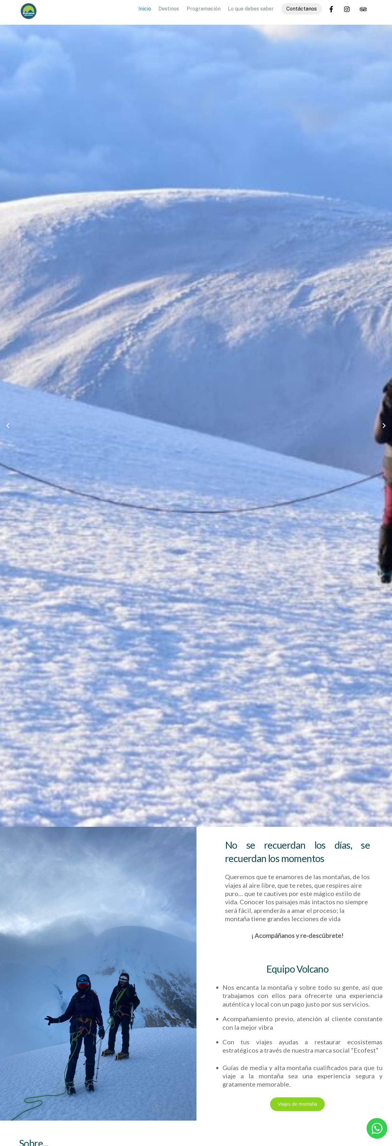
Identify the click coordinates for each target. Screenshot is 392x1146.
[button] (184, 819)
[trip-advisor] (363, 8)
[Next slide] (384, 425)
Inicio (144, 9)
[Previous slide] (8, 425)
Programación (204, 9)
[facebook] (331, 8)
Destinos (168, 9)
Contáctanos (301, 9)
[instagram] (347, 8)
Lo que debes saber (251, 9)
